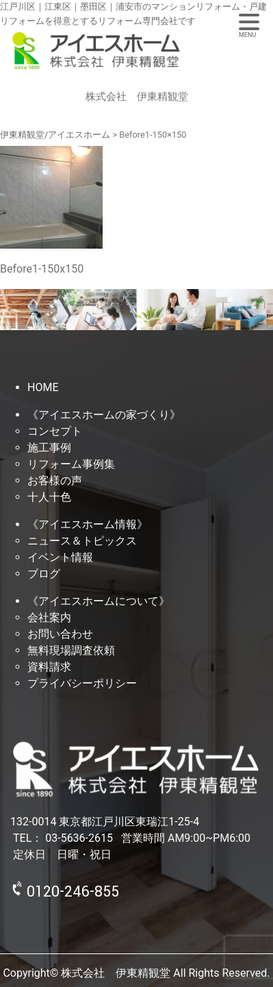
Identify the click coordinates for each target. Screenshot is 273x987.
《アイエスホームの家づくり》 (104, 414)
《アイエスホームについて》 (98, 601)
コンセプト (54, 431)
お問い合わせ (60, 633)
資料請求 (49, 666)
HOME (42, 387)
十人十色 (49, 496)
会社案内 (49, 617)
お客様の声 (54, 480)
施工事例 (49, 447)
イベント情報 (60, 557)
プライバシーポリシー (82, 683)
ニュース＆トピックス (82, 540)
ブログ (43, 573)
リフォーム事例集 (71, 464)
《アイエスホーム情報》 (87, 524)
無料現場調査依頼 (71, 650)
